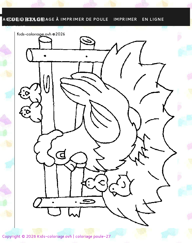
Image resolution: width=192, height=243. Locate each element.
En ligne (153, 19)
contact (14, 27)
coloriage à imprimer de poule (67, 19)
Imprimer (125, 19)
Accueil (12, 19)
